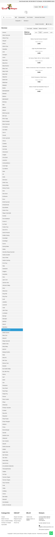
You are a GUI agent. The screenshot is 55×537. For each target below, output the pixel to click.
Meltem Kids (5, 343)
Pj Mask (4, 410)
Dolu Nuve (5, 193)
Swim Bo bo (5, 463)
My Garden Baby (7, 368)
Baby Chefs (5, 71)
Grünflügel (5, 240)
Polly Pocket (5, 418)
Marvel (4, 324)
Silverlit (4, 443)
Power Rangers (6, 421)
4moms (4, 32)
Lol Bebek (5, 313)
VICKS (4, 493)
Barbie (4, 88)
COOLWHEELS (6, 163)
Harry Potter (5, 257)
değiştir (45, 7)
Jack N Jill (5, 279)
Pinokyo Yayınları (7, 407)
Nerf (4, 377)
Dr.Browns (5, 196)
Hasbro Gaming (6, 260)
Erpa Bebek (5, 207)
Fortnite (4, 215)
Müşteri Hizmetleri (39, 24)
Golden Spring (6, 235)
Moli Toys (5, 360)
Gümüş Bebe (6, 246)
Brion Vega (5, 118)
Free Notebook (6, 218)
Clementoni (5, 152)
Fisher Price (5, 210)
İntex (4, 277)
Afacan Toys (5, 38)
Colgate (4, 154)
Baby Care (5, 68)
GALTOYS (5, 229)
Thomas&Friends (7, 468)
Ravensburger (6, 429)
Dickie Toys (5, 182)
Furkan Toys (5, 227)
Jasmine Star (6, 282)
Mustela (4, 366)
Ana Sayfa (29, 28)
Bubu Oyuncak (6, 124)
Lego (4, 307)
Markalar (26, 20)
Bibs (4, 104)
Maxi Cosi (5, 335)
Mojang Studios (6, 352)
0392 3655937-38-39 (45, 523)
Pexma (4, 396)
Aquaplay (5, 49)
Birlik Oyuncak (6, 113)
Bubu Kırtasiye (6, 121)
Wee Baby (5, 496)
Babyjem (5, 85)
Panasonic (5, 385)
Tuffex (4, 488)
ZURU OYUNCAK (7, 504)
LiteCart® (45, 533)
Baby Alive (5, 60)
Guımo (4, 243)
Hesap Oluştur (17, 520)
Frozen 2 (5, 221)
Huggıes (5, 271)
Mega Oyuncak (6, 341)
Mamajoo (5, 318)
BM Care (5, 115)
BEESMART (5, 99)
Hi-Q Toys (5, 263)
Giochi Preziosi (6, 232)
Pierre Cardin (6, 399)
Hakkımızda (29, 516)
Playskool (5, 416)
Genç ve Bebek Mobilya (7, 520)
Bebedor (5, 93)
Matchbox (5, 327)
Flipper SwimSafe (7, 213)
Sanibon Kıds (6, 435)
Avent (4, 57)
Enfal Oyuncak (6, 202)
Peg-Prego (5, 391)
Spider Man (5, 452)
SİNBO (4, 449)
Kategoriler (18, 20)
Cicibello (5, 143)
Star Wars (5, 457)
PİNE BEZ (5, 404)
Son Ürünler (30, 17)
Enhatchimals (6, 204)
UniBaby (5, 491)
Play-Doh (5, 413)
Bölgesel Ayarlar (18, 518)
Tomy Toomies (6, 482)
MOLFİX (5, 357)
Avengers (5, 54)
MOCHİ (4, 349)
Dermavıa (5, 179)
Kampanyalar (22, 17)
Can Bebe (5, 129)
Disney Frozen (6, 188)
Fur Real (5, 224)
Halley (4, 249)
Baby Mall (5, 74)
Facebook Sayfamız (44, 529)
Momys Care (6, 363)
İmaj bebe (5, 274)
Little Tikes (5, 310)
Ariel (4, 51)
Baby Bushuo (6, 65)
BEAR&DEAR (6, 90)
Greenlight (5, 238)
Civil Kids (5, 149)
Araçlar (3, 516)
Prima (4, 427)
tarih (51, 32)
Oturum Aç (16, 522)
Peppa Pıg (5, 393)
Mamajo (4, 315)
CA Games (5, 126)
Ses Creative (6, 441)
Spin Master (5, 454)
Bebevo (4, 96)
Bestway (5, 101)
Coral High (5, 165)
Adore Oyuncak (6, 35)
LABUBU (5, 302)
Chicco (4, 140)
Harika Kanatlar (6, 254)
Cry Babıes (5, 168)
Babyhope (5, 82)
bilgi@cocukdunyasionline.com (46, 526)
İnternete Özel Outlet (40, 17)
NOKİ (4, 379)
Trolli (4, 485)
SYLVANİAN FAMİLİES (8, 466)
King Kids (5, 293)
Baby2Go (5, 76)
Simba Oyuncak (6, 446)
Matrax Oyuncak (6, 329)
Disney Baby (6, 185)
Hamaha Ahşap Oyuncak (8, 252)
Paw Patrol (5, 388)
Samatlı (4, 432)
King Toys (5, 296)
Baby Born (5, 63)
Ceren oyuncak (6, 138)
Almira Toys (5, 46)
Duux (4, 199)
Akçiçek (4, 40)
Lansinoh (5, 304)
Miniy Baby (5, 346)
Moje (4, 354)
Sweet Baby (5, 460)
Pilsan (4, 402)
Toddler (4, 471)
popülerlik (46, 32)
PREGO (4, 424)
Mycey (4, 374)
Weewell (5, 499)
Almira (4, 43)
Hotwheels (5, 268)
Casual (4, 135)
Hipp (4, 265)
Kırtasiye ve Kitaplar (6, 522)
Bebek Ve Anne (5, 518)
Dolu (4, 190)
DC (3, 174)
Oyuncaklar (4, 524)
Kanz (4, 288)
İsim (36, 32)
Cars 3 (4, 132)
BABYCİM (5, 79)
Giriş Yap (49, 24)
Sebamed (5, 438)
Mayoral (4, 338)
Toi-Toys (4, 474)
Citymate (5, 146)
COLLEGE (5, 157)
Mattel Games (6, 332)
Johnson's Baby (6, 285)
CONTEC (5, 160)
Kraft (4, 299)
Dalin (4, 171)
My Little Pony (6, 371)
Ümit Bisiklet (5, 502)
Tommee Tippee (6, 477)
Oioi (3, 382)
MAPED (4, 321)
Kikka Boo (5, 290)
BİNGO (4, 107)
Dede (4, 177)
